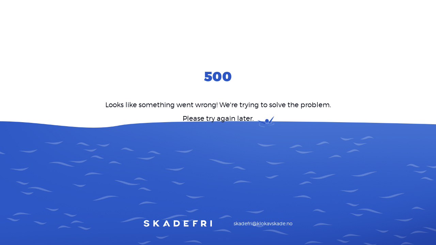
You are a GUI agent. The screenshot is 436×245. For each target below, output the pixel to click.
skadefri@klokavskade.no (263, 223)
